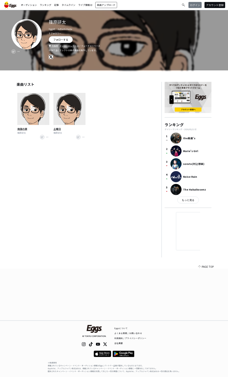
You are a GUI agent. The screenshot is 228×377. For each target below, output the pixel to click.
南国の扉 (22, 129)
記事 (56, 5)
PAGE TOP (206, 318)
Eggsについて (121, 328)
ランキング (45, 5)
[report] (18, 51)
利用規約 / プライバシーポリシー (130, 338)
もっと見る (188, 200)
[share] (13, 51)
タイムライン (68, 5)
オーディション (29, 5)
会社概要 (118, 343)
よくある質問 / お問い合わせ (128, 333)
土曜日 (57, 129)
